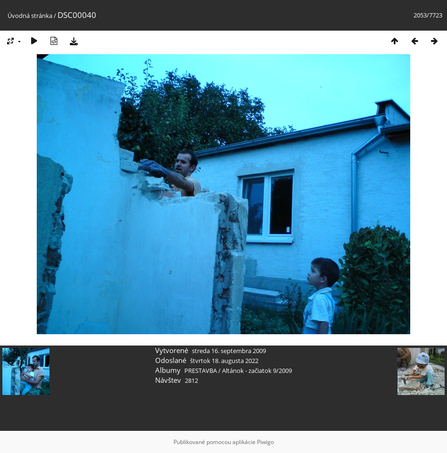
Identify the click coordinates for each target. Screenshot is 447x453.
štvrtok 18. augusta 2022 (224, 360)
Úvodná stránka (30, 15)
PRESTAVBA (201, 370)
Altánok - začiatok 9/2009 (257, 370)
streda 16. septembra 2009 (229, 350)
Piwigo (265, 442)
